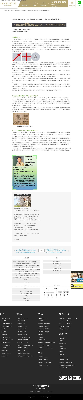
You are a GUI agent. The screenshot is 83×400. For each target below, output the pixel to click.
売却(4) (26, 295)
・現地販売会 (3, 334)
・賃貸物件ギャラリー (43, 365)
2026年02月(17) (57, 266)
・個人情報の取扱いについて (66, 362)
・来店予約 (62, 354)
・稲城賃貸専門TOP (43, 318)
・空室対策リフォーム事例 (44, 362)
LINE (79, 5)
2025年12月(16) (57, 270)
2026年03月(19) (57, 263)
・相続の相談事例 (21, 331)
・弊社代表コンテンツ (64, 329)
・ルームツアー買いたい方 (65, 321)
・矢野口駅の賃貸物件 (43, 326)
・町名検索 (3, 331)
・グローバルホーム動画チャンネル (68, 318)
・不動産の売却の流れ (22, 334)
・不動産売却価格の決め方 (23, 353)
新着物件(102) (26, 298)
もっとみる (26, 282)
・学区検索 (3, 329)
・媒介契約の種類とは (22, 348)
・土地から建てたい (5, 342)
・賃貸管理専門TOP (43, 357)
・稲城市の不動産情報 (6, 323)
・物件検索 (3, 321)
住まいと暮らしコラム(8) (26, 291)
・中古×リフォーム (5, 337)
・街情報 (61, 351)
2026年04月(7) (56, 261)
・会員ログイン (4, 350)
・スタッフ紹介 (63, 343)
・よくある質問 (21, 350)
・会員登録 (3, 348)
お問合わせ (72, 5)
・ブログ (61, 346)
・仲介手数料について (22, 342)
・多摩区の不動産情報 (6, 326)
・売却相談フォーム (22, 326)
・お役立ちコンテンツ (6, 353)
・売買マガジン (4, 356)
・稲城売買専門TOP (5, 318)
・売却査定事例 (21, 323)
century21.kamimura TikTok (20, 235)
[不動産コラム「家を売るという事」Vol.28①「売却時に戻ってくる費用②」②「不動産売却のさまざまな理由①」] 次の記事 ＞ (56, 251)
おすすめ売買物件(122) (26, 293)
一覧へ (41, 250)
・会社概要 (62, 338)
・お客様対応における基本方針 (67, 365)
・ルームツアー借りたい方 (65, 323)
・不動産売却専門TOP (22, 318)
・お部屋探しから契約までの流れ (46, 342)
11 (67, 292)
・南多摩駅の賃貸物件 (43, 329)
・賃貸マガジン (42, 339)
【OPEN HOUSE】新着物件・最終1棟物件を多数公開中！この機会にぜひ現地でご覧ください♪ (26, 274)
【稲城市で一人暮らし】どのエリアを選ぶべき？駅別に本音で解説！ (26, 278)
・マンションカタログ (6, 345)
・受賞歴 (61, 340)
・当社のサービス (63, 359)
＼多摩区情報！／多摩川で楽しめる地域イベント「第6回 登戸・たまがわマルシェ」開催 (26, 270)
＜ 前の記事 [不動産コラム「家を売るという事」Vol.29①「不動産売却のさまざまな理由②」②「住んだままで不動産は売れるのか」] (26, 251)
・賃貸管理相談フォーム (44, 359)
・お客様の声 (62, 349)
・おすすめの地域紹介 (64, 326)
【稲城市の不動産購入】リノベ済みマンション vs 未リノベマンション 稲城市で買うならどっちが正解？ (26, 262)
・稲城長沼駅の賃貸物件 (44, 323)
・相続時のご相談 (21, 329)
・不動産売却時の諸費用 (23, 339)
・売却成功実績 (21, 321)
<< (46, 288)
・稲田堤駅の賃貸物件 (43, 331)
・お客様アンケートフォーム (45, 348)
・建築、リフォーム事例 (6, 339)
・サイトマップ (63, 367)
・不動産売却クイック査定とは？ (25, 356)
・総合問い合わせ (63, 357)
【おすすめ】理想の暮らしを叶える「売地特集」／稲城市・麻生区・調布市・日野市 (26, 266)
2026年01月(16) (57, 268)
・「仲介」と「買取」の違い (24, 337)
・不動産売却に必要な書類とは (25, 345)
